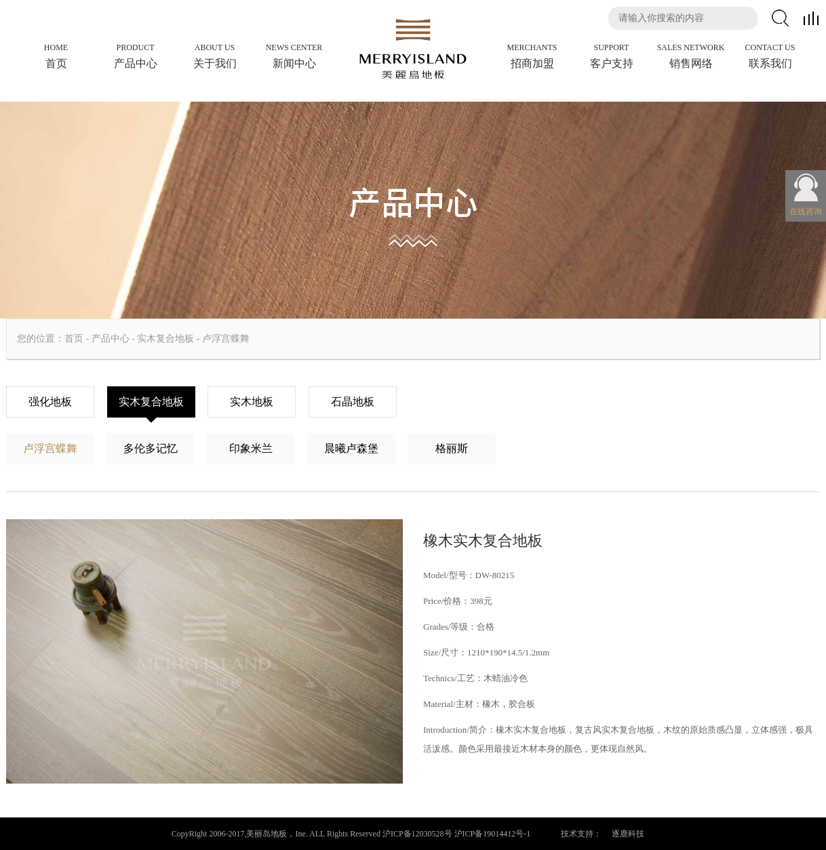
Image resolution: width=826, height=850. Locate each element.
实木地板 (251, 401)
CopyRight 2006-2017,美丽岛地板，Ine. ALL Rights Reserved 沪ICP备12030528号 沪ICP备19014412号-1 (351, 833)
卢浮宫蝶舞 (226, 338)
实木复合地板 (165, 338)
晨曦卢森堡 (351, 448)
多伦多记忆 (150, 448)
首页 (73, 338)
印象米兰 (251, 448)
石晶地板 (352, 401)
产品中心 (111, 338)
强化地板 (50, 401)
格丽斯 (451, 448)
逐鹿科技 (628, 833)
